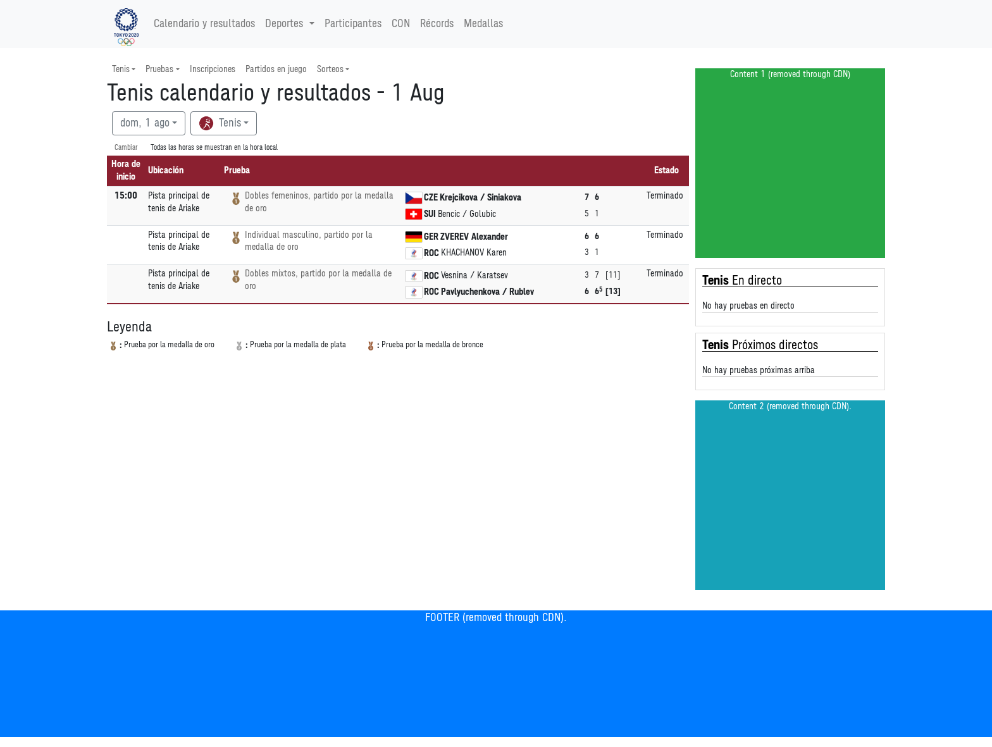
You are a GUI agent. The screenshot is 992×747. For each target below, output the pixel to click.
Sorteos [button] (330, 69)
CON (401, 24)
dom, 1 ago (145, 123)
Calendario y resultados (204, 24)
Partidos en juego (276, 69)
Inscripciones (212, 69)
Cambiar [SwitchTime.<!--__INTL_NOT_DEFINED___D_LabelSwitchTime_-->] (126, 147)
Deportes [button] (285, 24)
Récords (437, 24)
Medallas (483, 24)
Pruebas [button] (159, 69)
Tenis (220, 123)
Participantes (353, 24)
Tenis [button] (121, 69)
